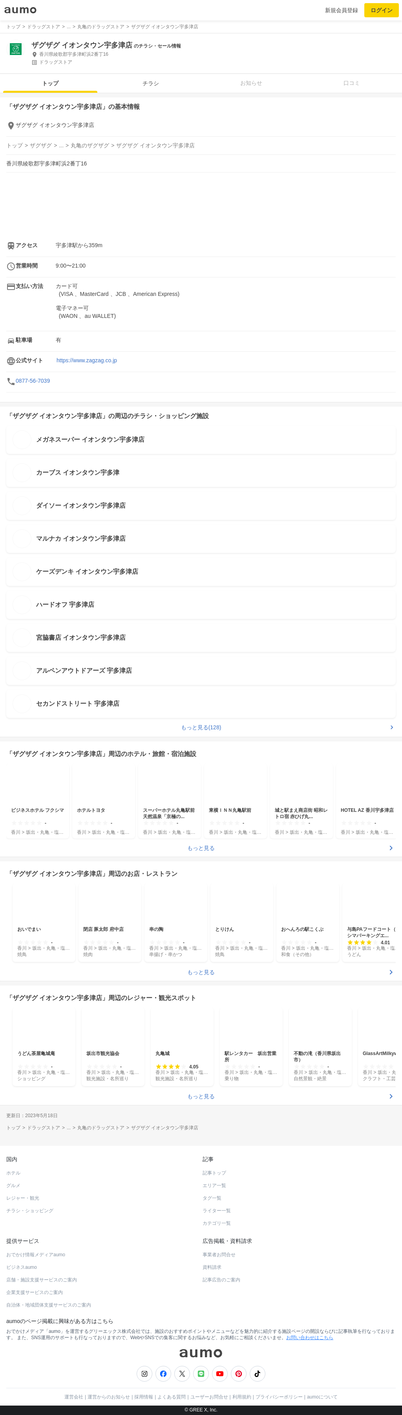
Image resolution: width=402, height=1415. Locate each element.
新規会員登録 (341, 10)
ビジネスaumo (21, 1267)
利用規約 (241, 1397)
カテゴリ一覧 (217, 1223)
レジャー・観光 (22, 1198)
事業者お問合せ (219, 1254)
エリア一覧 (214, 1185)
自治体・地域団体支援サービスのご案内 (48, 1305)
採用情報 (143, 1397)
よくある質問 (171, 1397)
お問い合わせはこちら (309, 1337)
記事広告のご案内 (221, 1279)
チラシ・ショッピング (29, 1210)
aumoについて (322, 1397)
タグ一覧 (212, 1198)
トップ (50, 83)
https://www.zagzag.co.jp (87, 360)
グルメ (13, 1185)
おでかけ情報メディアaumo (35, 1254)
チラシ (151, 83)
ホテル (13, 1173)
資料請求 (212, 1267)
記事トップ (214, 1173)
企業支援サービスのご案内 (34, 1292)
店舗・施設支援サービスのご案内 (41, 1279)
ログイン (382, 10)
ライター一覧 (217, 1210)
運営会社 (73, 1397)
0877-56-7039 (33, 381)
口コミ (352, 83)
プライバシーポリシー (279, 1397)
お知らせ (251, 83)
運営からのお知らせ (109, 1397)
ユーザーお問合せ (209, 1397)
